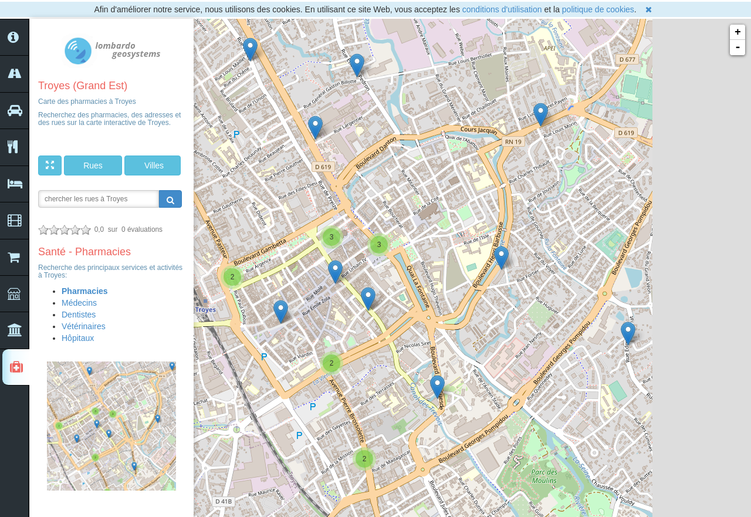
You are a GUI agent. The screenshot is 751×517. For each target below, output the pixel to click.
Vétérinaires (84, 326)
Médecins (79, 303)
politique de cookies (598, 9)
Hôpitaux (78, 338)
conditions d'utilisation (502, 9)
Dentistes (79, 314)
